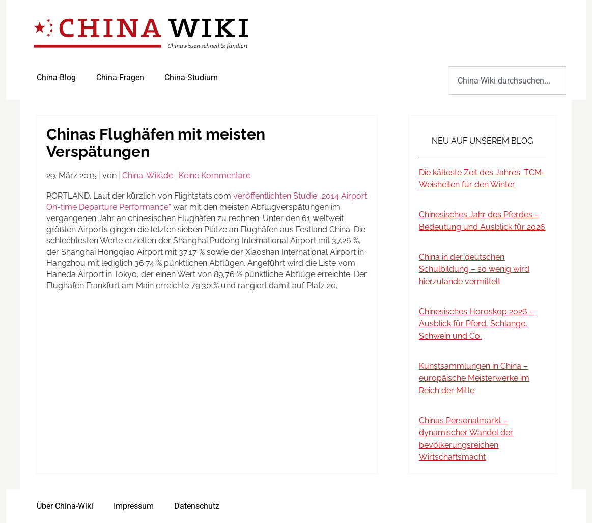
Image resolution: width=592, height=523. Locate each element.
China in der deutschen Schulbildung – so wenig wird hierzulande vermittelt (474, 269)
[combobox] (507, 80)
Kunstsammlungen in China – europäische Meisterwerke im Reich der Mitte (474, 378)
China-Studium (191, 77)
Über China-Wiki (65, 506)
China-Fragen (120, 77)
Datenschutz (196, 506)
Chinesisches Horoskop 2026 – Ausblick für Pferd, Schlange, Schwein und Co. (476, 324)
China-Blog (56, 77)
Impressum (134, 506)
